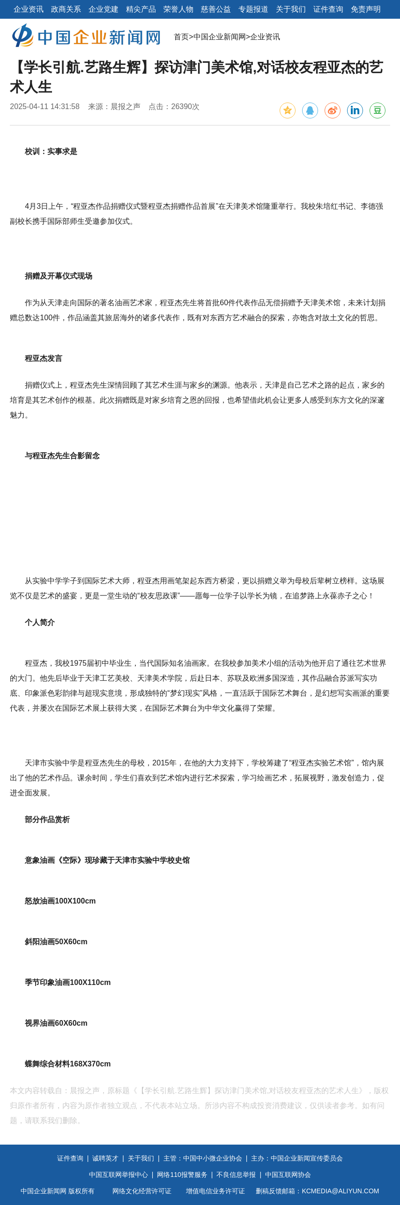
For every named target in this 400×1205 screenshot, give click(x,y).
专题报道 (253, 9)
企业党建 (104, 9)
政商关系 (66, 9)
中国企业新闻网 (219, 37)
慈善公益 (216, 9)
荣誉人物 (178, 9)
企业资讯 (29, 9)
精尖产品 (141, 9)
